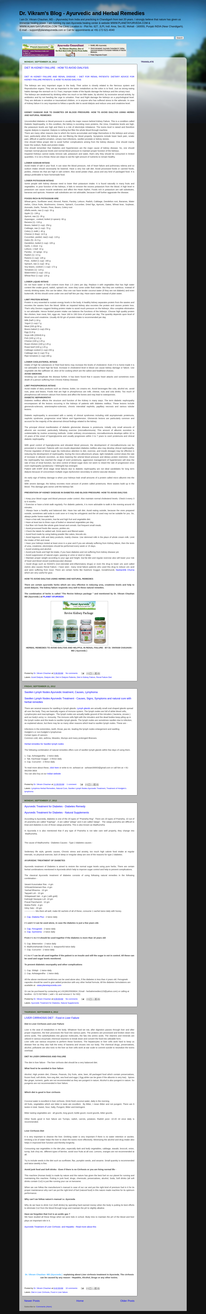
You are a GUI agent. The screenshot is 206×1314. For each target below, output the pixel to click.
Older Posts (127, 1300)
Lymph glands (83, 708)
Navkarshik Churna (125, 570)
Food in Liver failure (59, 1292)
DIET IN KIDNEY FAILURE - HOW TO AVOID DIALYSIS (56, 67)
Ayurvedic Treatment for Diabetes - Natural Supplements (56, 812)
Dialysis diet (49, 677)
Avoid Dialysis (37, 677)
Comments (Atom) (44, 1307)
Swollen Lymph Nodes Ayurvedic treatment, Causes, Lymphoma (61, 692)
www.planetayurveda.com (49, 985)
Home (80, 1300)
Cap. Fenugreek (34, 929)
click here (54, 768)
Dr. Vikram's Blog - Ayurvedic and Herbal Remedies (82, 13)
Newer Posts (32, 1300)
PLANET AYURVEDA (53, 597)
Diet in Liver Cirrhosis (40, 1292)
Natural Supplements (70, 1003)
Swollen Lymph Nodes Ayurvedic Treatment (86, 788)
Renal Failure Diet (104, 677)
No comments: (72, 673)
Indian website (54, 774)
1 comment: (72, 784)
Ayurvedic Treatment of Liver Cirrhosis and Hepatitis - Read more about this (60, 1227)
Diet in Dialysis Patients (66, 677)
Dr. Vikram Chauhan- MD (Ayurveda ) (44, 1274)
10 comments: (72, 1288)
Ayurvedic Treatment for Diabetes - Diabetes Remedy (54, 806)
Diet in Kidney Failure (86, 677)
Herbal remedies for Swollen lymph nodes (44, 744)
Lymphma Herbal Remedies (43, 788)
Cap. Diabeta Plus (35, 917)
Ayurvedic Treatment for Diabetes (45, 1003)
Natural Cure (61, 788)
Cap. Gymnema (34, 932)
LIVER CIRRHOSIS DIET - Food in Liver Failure (51, 1017)
